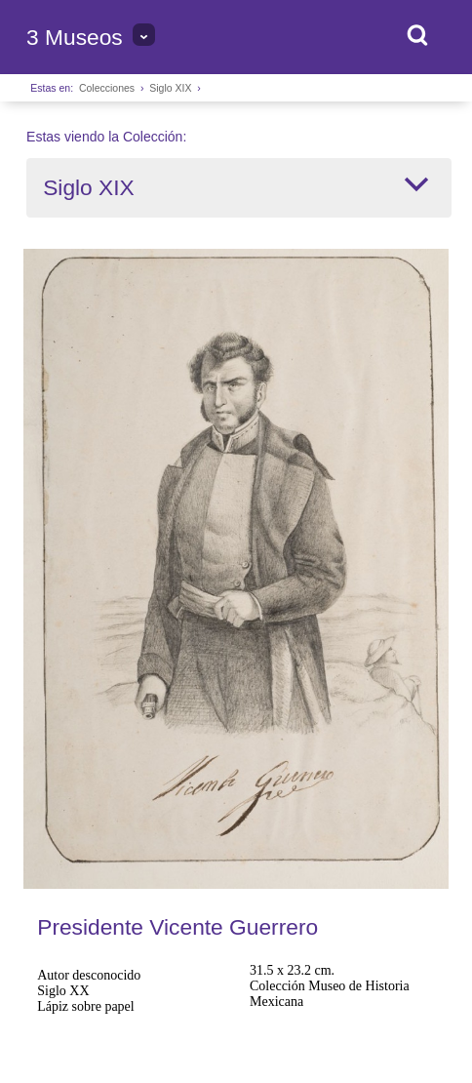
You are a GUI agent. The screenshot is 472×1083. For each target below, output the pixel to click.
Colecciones (107, 88)
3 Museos (74, 37)
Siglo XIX (170, 88)
